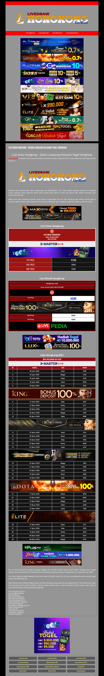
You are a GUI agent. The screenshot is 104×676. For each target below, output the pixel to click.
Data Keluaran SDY (81, 662)
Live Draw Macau (72, 33)
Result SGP (52, 671)
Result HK (81, 667)
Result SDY (23, 671)
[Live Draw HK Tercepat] (52, 42)
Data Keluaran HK (52, 662)
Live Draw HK (30, 33)
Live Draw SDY (57, 33)
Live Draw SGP (44, 33)
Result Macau (81, 671)
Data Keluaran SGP (23, 667)
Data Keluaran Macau (52, 667)
